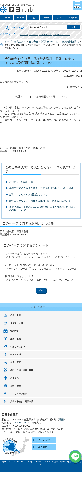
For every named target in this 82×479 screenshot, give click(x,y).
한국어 (59, 18)
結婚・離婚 (15, 354)
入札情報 (33, 34)
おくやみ (14, 378)
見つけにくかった (67, 257)
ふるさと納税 (45, 34)
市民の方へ (20, 41)
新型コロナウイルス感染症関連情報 (60, 41)
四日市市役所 (17, 8)
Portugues (20, 18)
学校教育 (14, 331)
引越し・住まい (17, 346)
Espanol (46, 18)
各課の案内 (41, 447)
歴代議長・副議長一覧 (21, 182)
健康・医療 (15, 362)
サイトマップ (42, 440)
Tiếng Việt (72, 18)
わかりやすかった (18, 268)
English (7, 18)
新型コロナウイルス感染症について (28, 194)
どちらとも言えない (42, 257)
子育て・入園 (16, 323)
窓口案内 (24, 34)
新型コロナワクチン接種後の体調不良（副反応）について (40, 201)
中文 (33, 18)
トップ (8, 41)
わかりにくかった (67, 268)
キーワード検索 (15, 26)
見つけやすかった (18, 257)
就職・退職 (15, 339)
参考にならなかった (63, 280)
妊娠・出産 (15, 315)
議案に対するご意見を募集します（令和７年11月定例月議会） (42, 188)
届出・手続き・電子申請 (21, 401)
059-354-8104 (21, 422)
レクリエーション (18, 394)
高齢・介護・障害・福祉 (21, 370)
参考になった (16, 280)
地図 (61, 419)
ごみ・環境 (15, 386)
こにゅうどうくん (61, 34)
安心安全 (33, 41)
